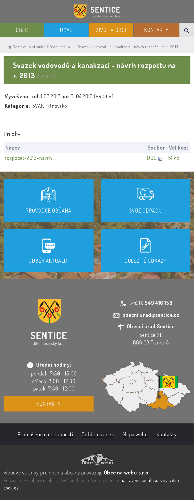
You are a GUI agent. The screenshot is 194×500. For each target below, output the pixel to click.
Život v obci (111, 29)
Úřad (66, 29)
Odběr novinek (98, 434)
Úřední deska (58, 46)
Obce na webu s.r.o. (127, 472)
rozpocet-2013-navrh (28, 157)
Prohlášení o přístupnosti (45, 434)
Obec (22, 29)
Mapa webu (135, 434)
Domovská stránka (26, 46)
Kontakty (156, 29)
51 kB (174, 157)
